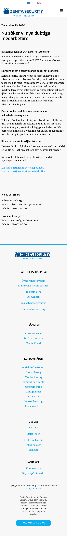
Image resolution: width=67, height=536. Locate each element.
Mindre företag (33, 377)
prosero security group (33, 523)
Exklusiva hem (33, 406)
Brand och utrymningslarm (33, 285)
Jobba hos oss (33, 444)
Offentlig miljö (33, 386)
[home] (22, 11)
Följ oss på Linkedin (33, 473)
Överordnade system (33, 280)
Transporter (33, 396)
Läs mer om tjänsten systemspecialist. (22, 167)
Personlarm (33, 296)
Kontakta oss (33, 468)
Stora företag (33, 372)
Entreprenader (33, 333)
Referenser (33, 433)
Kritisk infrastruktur (33, 367)
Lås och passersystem (33, 303)
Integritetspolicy (33, 488)
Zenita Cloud (33, 343)
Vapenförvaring (34, 401)
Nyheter (33, 449)
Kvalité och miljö (33, 440)
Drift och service (33, 338)
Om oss (33, 427)
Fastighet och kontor (34, 382)
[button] (61, 11)
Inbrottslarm (33, 291)
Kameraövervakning (33, 309)
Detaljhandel (33, 391)
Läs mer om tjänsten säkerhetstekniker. (23, 171)
